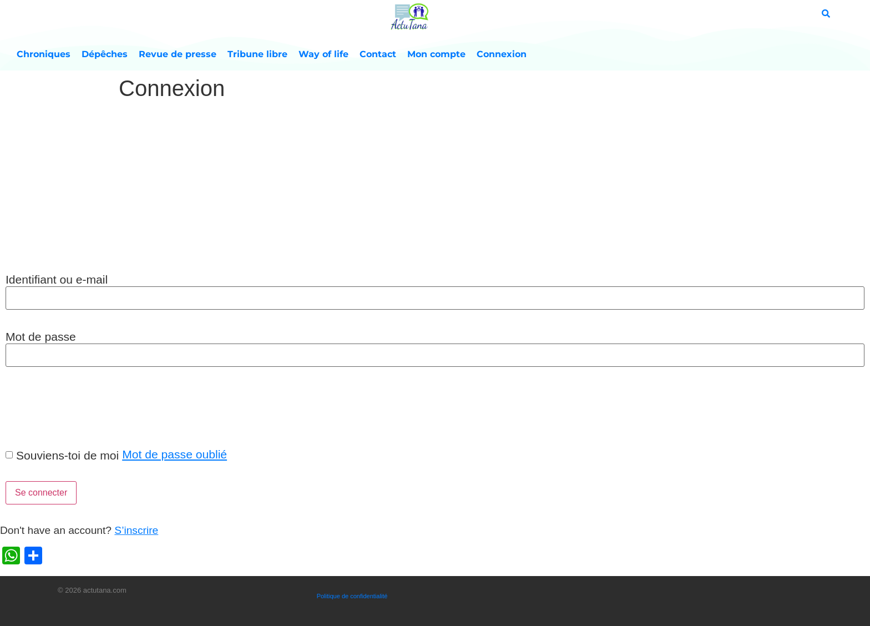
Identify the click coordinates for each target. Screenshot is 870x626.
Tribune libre (257, 54)
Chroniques (43, 54)
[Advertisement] (435, 188)
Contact (378, 54)
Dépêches (105, 54)
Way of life (323, 54)
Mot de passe (41, 336)
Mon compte (436, 54)
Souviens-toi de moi (67, 455)
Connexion (502, 54)
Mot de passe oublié (174, 454)
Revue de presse (177, 54)
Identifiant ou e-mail (57, 279)
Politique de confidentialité (352, 596)
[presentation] (84, 406)
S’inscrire (136, 530)
